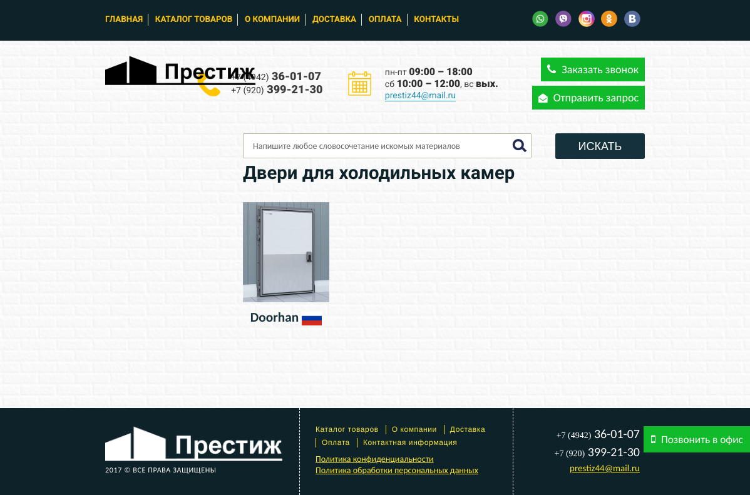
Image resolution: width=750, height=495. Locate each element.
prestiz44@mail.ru (420, 96)
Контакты (436, 19)
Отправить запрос (588, 98)
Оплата (385, 19)
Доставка (334, 19)
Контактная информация (410, 442)
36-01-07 (276, 76)
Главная (124, 19)
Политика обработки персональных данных (397, 470)
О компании (272, 19)
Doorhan (274, 317)
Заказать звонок (593, 69)
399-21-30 (276, 89)
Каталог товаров (193, 19)
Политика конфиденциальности (375, 459)
